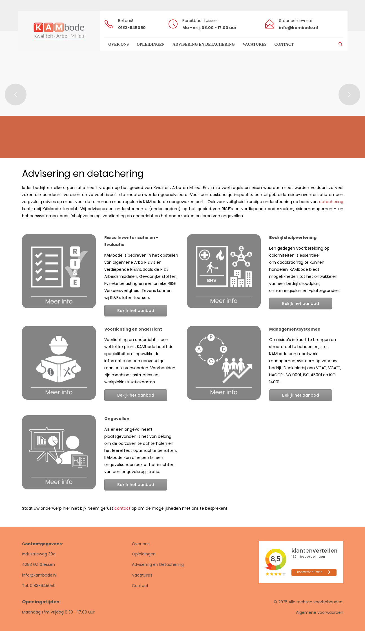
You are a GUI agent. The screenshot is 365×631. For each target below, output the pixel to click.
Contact (140, 585)
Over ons (141, 544)
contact (122, 508)
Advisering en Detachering (158, 564)
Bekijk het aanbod (135, 310)
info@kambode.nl (39, 575)
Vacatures (142, 575)
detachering (331, 202)
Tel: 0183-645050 (39, 585)
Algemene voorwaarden (319, 612)
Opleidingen (144, 554)
